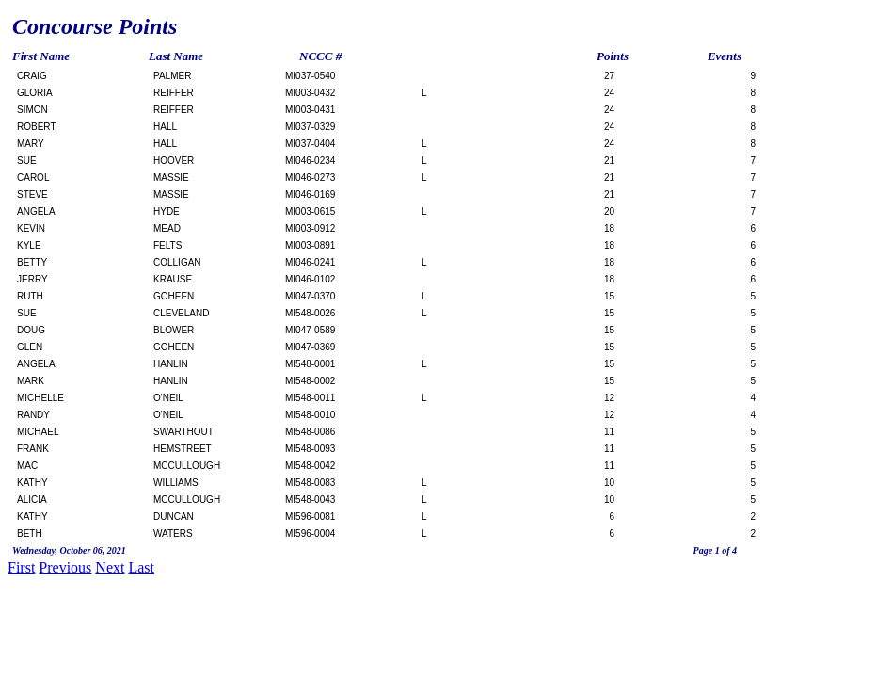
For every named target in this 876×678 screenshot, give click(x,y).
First (21, 567)
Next (109, 567)
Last (141, 567)
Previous (65, 567)
